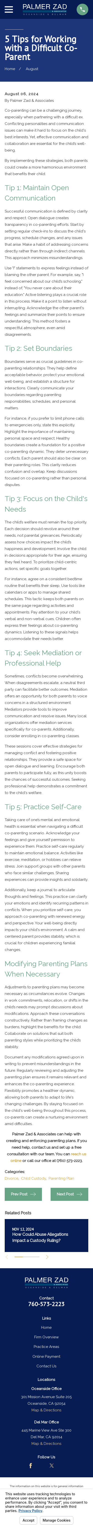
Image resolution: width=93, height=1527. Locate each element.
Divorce (11, 1178)
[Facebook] (30, 1465)
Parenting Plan (61, 1178)
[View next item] (47, 1257)
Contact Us (46, 1366)
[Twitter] (51, 1465)
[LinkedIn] (62, 1465)
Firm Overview (46, 1337)
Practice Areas (46, 1346)
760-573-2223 (46, 1304)
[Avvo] (41, 1465)
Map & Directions (46, 1410)
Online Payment (46, 1356)
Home (46, 1327)
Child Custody (33, 1178)
